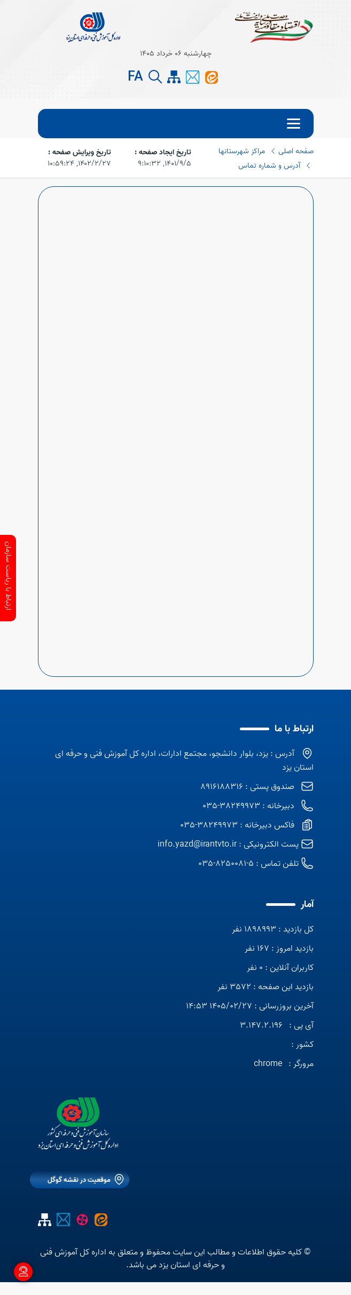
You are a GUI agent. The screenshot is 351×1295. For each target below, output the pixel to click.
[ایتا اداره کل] (211, 77)
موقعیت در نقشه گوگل (79, 1180)
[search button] (155, 77)
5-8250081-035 (226, 864)
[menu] (175, 124)
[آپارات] (82, 1219)
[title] (93, 27)
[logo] (78, 1123)
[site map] (174, 77)
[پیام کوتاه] (192, 77)
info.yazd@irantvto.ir (197, 844)
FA (135, 77)
